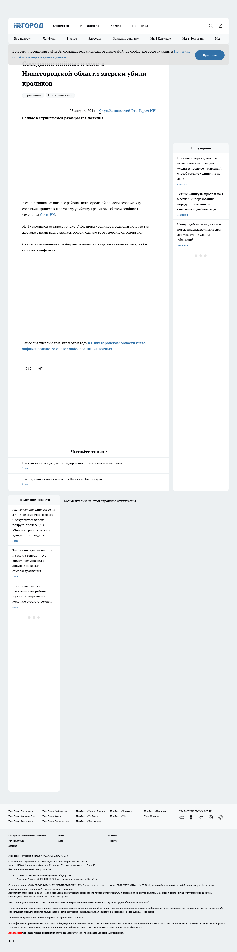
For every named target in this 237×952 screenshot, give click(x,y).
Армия (115, 26)
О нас (61, 835)
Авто (60, 840)
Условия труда (16, 840)
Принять (210, 55)
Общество (61, 26)
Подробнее (148, 911)
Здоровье (95, 38)
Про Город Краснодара (89, 821)
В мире (72, 38)
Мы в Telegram (193, 38)
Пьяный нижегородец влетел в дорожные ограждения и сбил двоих (89, 466)
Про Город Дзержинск (20, 811)
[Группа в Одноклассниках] (191, 817)
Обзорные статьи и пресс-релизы (27, 835)
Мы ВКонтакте (160, 38)
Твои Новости (151, 816)
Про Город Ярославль (20, 821)
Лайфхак (49, 38)
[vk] (28, 368)
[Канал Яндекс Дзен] (211, 817)
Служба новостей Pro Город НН (127, 110)
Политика (140, 26)
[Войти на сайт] (221, 26)
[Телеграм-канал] (201, 817)
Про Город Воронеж (121, 811)
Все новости (22, 38)
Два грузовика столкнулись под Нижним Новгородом (89, 482)
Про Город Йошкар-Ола (21, 816)
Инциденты (89, 26)
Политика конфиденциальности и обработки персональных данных (45, 917)
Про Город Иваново (155, 811)
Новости (112, 840)
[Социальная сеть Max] (221, 817)
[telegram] (42, 368)
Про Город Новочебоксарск (91, 811)
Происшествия (60, 95)
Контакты (113, 835)
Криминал (33, 95)
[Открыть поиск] (211, 26)
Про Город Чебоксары (54, 811)
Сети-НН (47, 214)
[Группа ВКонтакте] (181, 817)
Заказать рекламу (126, 38)
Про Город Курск (51, 816)
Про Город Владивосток (55, 821)
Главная (12, 845)
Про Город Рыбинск (87, 816)
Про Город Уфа (118, 816)
